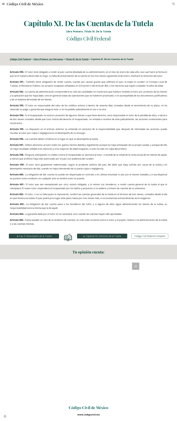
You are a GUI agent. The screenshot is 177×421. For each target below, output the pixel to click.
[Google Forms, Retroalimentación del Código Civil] (88, 330)
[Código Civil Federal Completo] (150, 236)
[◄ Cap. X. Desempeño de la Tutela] (34, 236)
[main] (88, 30)
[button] (3, 4)
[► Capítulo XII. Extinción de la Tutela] (102, 236)
